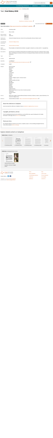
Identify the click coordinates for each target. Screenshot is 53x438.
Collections (35, 6)
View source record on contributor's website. (21, 26)
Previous (2, 140)
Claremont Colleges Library (6, 9)
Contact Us (43, 178)
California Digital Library (11, 180)
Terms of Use (43, 173)
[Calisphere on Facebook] (10, 176)
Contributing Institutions (22, 6)
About (50, 6)
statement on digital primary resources (31, 106)
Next (50, 140)
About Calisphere (32, 173)
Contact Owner (49, 23)
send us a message (15, 125)
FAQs (42, 171)
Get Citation (3, 23)
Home (30, 171)
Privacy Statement (44, 175)
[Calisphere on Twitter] (8, 176)
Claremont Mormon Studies (16, 9)
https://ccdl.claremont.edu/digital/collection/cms (29, 98)
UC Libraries (13, 178)
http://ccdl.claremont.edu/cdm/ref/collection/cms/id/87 (19, 62)
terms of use (18, 115)
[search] (51, 3)
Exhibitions (43, 6)
